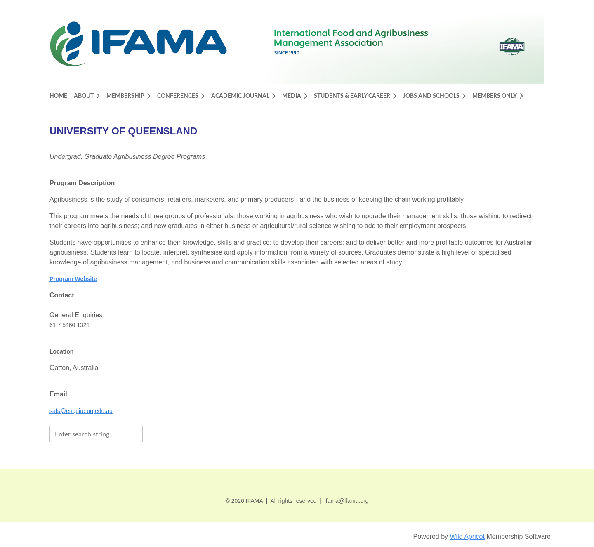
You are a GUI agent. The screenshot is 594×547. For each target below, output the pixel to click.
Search (151, 433)
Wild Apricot (467, 536)
